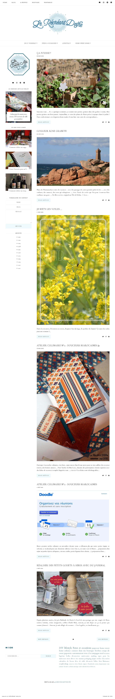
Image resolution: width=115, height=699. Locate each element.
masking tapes (96, 656)
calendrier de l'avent (66, 661)
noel (101, 653)
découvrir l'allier (92, 661)
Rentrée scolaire (68, 666)
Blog (14, 2)
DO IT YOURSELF (30, 43)
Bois (100, 661)
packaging (87, 659)
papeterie (68, 653)
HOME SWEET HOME (82, 43)
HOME (5, 2)
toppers (85, 664)
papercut (95, 648)
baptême (62, 656)
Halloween (92, 666)
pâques (94, 659)
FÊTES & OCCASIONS (49, 43)
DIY (61, 647)
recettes (106, 653)
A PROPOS (24, 2)
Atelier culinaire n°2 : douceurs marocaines (67, 484)
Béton (88, 666)
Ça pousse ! (44, 53)
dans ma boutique (86, 650)
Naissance (106, 661)
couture (75, 650)
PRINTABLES (48, 2)
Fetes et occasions (82, 647)
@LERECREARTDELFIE (62, 682)
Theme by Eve (108, 696)
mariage (76, 666)
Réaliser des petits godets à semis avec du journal (71, 565)
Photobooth (91, 664)
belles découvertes (73, 656)
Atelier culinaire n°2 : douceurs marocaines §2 (68, 345)
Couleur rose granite (52, 131)
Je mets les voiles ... (49, 209)
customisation (77, 653)
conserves (72, 664)
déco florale (78, 664)
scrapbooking (63, 664)
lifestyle (68, 647)
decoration (105, 659)
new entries (43, 639)
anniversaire (85, 656)
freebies (98, 650)
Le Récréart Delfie (14, 696)
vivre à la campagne (92, 653)
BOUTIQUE (35, 2)
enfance (67, 650)
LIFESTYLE (66, 43)
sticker (99, 659)
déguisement (102, 664)
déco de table (80, 661)
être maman (80, 659)
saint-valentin (83, 666)
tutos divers (71, 659)
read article (43, 122)
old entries (103, 639)
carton (97, 664)
